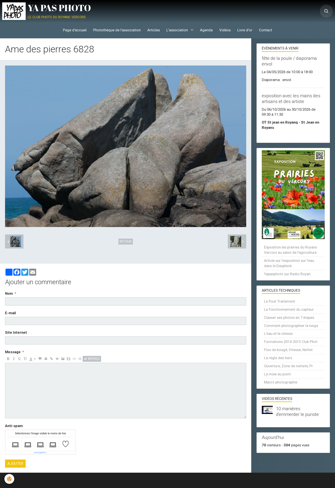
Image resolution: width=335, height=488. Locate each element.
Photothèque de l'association (117, 30)
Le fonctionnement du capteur (289, 309)
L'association (177, 30)
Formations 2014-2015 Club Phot (290, 341)
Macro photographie (280, 382)
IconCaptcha (39, 452)
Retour (126, 241)
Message (13, 352)
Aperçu (92, 358)
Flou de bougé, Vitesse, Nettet (288, 350)
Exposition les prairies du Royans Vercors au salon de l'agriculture (290, 250)
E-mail (10, 313)
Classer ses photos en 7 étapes (289, 317)
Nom (9, 293)
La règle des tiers (278, 358)
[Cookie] (9, 479)
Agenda (206, 30)
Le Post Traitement (279, 301)
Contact (265, 30)
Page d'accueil (75, 30)
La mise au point (277, 374)
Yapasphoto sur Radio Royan (287, 274)
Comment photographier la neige (291, 325)
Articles (153, 30)
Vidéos (225, 30)
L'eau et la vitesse (278, 333)
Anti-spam (14, 426)
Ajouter (15, 463)
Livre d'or (244, 30)
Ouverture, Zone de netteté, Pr (288, 366)
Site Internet (16, 332)
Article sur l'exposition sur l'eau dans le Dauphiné (289, 263)
